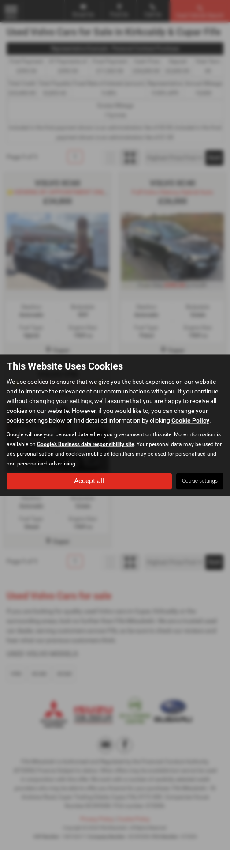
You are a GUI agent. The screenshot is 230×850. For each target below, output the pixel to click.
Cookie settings (200, 481)
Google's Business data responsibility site (85, 444)
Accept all (89, 480)
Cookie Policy (190, 420)
